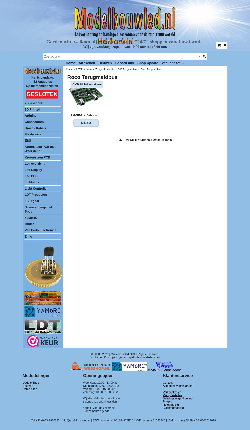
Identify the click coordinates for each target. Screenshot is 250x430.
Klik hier (86, 122)
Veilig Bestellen (172, 395)
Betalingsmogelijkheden (177, 398)
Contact (167, 382)
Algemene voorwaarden (177, 385)
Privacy (167, 401)
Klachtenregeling (173, 407)
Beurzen (28, 385)
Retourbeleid (171, 404)
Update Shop (31, 382)
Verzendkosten (172, 392)
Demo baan (30, 388)
